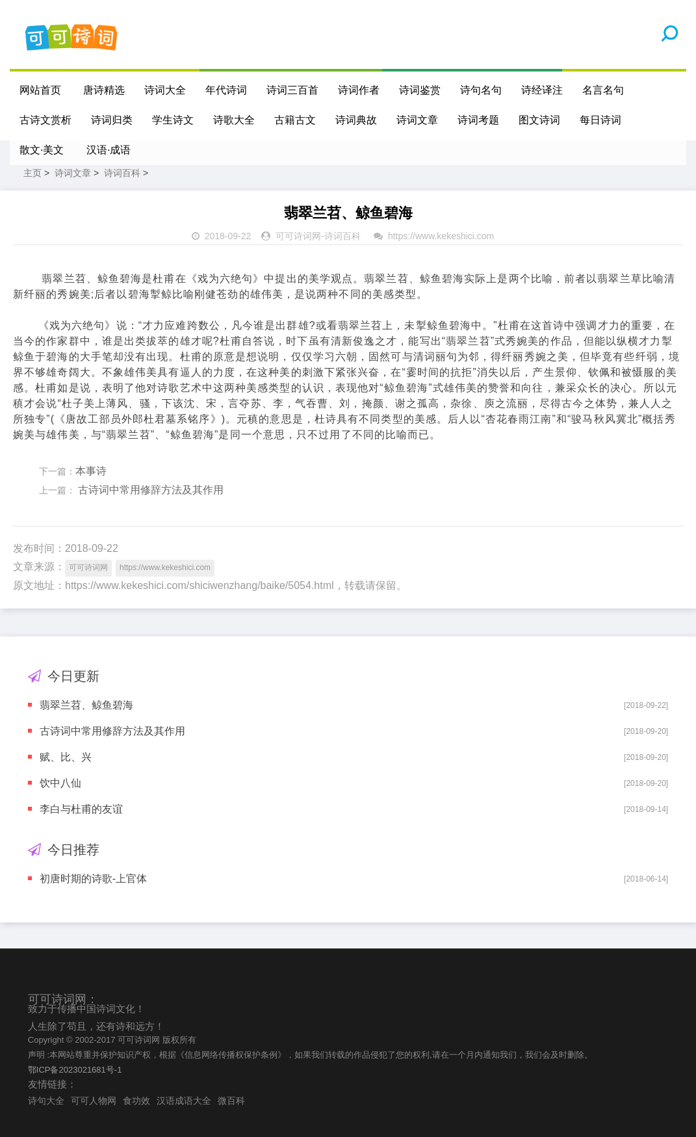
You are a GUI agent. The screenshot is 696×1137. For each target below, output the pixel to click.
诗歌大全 (234, 119)
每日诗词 (600, 119)
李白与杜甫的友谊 (81, 809)
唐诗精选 (104, 90)
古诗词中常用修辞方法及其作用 (149, 489)
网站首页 (40, 90)
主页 (32, 173)
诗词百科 (122, 173)
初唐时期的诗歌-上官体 (93, 878)
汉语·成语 (108, 149)
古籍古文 (295, 119)
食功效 (136, 1100)
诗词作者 (359, 90)
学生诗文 (173, 119)
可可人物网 (93, 1100)
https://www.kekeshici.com (441, 236)
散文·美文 (41, 149)
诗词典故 (356, 119)
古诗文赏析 (45, 119)
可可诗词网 (298, 236)
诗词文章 (417, 119)
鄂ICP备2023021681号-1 (75, 1070)
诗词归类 (112, 119)
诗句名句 (481, 90)
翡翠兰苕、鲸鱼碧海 (86, 705)
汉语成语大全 (184, 1100)
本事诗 (91, 471)
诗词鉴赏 (420, 90)
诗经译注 (542, 90)
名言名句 (603, 90)
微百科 (231, 1100)
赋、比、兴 (66, 757)
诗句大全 (46, 1100)
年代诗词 (226, 90)
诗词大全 (165, 90)
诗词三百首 (292, 90)
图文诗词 (539, 119)
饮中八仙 (60, 783)
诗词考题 (478, 119)
